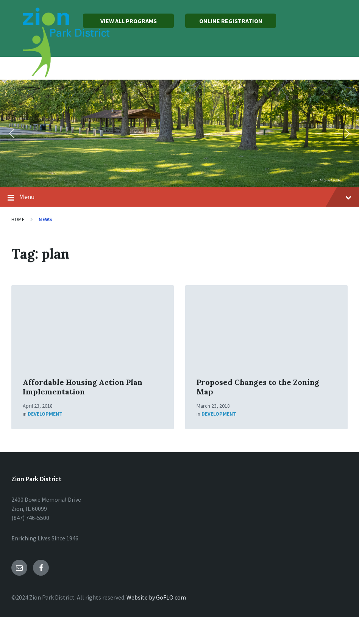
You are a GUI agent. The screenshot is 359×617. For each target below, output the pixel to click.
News (45, 219)
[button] (12, 133)
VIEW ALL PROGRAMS (128, 21)
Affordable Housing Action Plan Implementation (82, 386)
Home (18, 219)
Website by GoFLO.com (156, 597)
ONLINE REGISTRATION (230, 21)
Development (45, 413)
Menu (179, 197)
